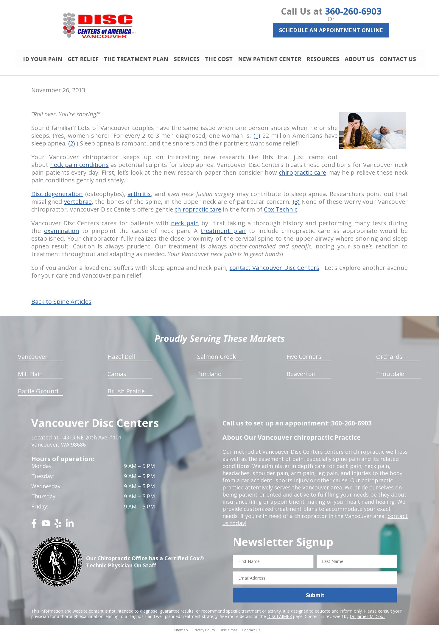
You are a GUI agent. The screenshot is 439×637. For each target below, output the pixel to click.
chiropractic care (302, 175)
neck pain (185, 226)
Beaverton (301, 377)
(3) (296, 204)
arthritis (139, 196)
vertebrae (78, 204)
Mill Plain (30, 377)
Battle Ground (38, 394)
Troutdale (390, 377)
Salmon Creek (216, 359)
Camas (117, 377)
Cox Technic (280, 212)
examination (61, 233)
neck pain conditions (79, 167)
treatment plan (223, 233)
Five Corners (304, 359)
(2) (71, 146)
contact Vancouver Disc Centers (274, 270)
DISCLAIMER (279, 619)
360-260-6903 (353, 11)
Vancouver (33, 359)
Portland (209, 377)
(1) (256, 138)
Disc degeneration (57, 196)
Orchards (389, 359)
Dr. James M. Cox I (367, 619)
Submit (315, 597)
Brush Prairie (126, 394)
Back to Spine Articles (61, 304)
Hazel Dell (121, 359)
